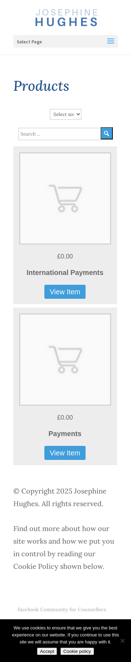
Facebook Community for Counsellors (61, 609)
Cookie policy (77, 651)
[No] (122, 640)
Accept (47, 651)
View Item (65, 292)
